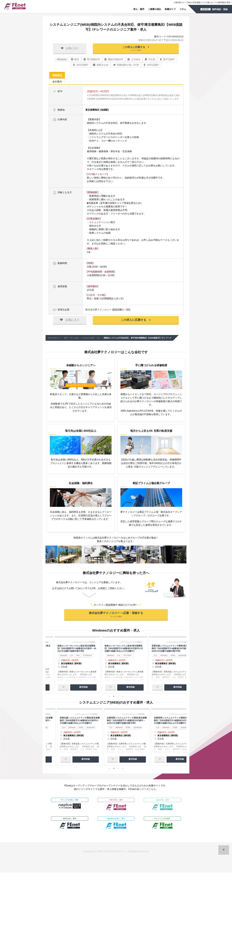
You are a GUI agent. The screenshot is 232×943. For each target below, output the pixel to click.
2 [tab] (113, 697)
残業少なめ (100, 65)
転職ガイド (170, 9)
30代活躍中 (151, 65)
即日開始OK (92, 60)
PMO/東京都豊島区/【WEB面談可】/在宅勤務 (68, 648)
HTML (167, 730)
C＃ (65, 730)
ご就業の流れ (154, 9)
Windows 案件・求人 (92, 339)
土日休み (134, 60)
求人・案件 (138, 9)
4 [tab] (122, 697)
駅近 (75, 60)
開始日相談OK (113, 60)
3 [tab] (118, 697)
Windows (61, 60)
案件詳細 (75, 688)
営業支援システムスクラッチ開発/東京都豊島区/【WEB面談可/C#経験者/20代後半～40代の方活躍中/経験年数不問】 (163, 722)
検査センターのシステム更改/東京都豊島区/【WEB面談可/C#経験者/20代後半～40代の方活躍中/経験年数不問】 (68, 722)
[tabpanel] (69, 666)
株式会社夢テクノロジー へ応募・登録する (116, 615)
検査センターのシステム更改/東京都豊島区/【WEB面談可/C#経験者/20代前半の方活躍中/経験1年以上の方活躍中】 (116, 722)
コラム (182, 9)
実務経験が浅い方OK (126, 65)
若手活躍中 (167, 60)
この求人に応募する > (135, 49)
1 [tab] (109, 697)
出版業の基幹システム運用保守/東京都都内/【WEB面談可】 (115, 648)
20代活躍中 (80, 65)
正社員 (150, 60)
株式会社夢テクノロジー (98, 310)
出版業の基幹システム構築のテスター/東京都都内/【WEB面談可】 (162, 648)
